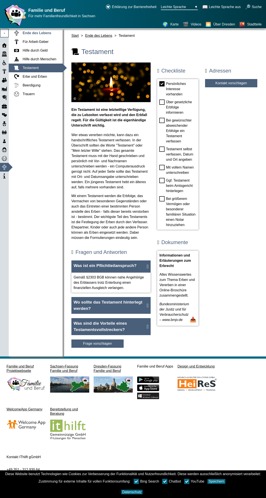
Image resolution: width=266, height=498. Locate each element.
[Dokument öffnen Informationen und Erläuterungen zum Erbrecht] (178, 288)
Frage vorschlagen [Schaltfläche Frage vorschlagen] (97, 343)
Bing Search (146, 481)
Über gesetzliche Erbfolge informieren (175, 107)
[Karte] (170, 24)
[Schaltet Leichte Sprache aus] (221, 7)
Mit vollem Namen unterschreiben (176, 169)
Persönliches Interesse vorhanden (172, 88)
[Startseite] (14, 25)
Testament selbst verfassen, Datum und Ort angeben (176, 154)
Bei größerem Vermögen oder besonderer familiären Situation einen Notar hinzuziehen (177, 211)
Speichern (216, 481)
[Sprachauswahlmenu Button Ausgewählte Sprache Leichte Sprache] (179, 7)
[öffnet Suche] (253, 7)
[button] (111, 266)
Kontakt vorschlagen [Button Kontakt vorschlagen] (231, 83)
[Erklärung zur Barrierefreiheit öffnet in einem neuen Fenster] (131, 7)
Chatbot (171, 481)
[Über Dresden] (220, 24)
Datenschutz (132, 492)
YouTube (194, 481)
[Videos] (192, 24)
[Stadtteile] (250, 24)
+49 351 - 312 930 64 (23, 469)
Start (75, 35)
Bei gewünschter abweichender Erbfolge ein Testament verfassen (175, 130)
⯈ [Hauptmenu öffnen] (4, 33)
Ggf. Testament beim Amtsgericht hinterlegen (176, 185)
